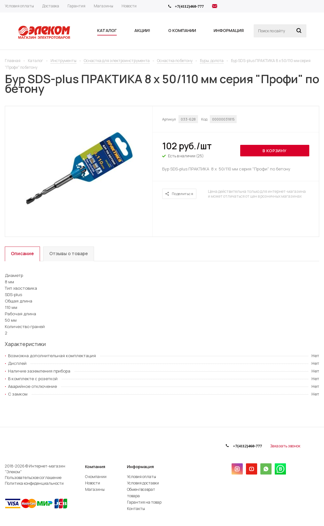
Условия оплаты (141, 476)
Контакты (136, 508)
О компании (96, 476)
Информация (140, 466)
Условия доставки (143, 483)
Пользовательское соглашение (33, 477)
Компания (95, 466)
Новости (92, 483)
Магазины (95, 489)
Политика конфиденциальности (34, 483)
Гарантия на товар (144, 502)
